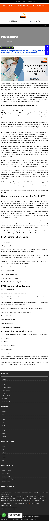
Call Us (12, 20)
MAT (3, 431)
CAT (3, 414)
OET (3, 460)
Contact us (42, 5)
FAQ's (4, 393)
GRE (3, 420)
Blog (37, 5)
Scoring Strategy (6, 387)
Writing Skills (5, 473)
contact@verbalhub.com (21, 503)
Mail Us (37, 20)
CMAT (4, 425)
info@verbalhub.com (37, 21)
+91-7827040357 (7, 48)
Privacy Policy (32, 519)
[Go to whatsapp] (4, 515)
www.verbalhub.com (36, 503)
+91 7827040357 (12, 21)
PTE (3, 449)
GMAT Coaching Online (9, 5)
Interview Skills (6, 476)
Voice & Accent (6, 470)
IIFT (3, 428)
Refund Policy (6, 395)
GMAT (4, 411)
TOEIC (4, 457)
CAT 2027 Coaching (30, 5)
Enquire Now (47, 49)
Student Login (24, 7)
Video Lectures (6, 390)
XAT (3, 422)
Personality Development (9, 479)
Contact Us (5, 398)
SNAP (3, 433)
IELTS (3, 446)
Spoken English (6, 482)
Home (2, 41)
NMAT (4, 436)
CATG (3, 417)
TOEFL (4, 455)
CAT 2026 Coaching (20, 5)
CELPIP (4, 452)
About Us (4, 382)
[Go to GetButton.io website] (4, 519)
